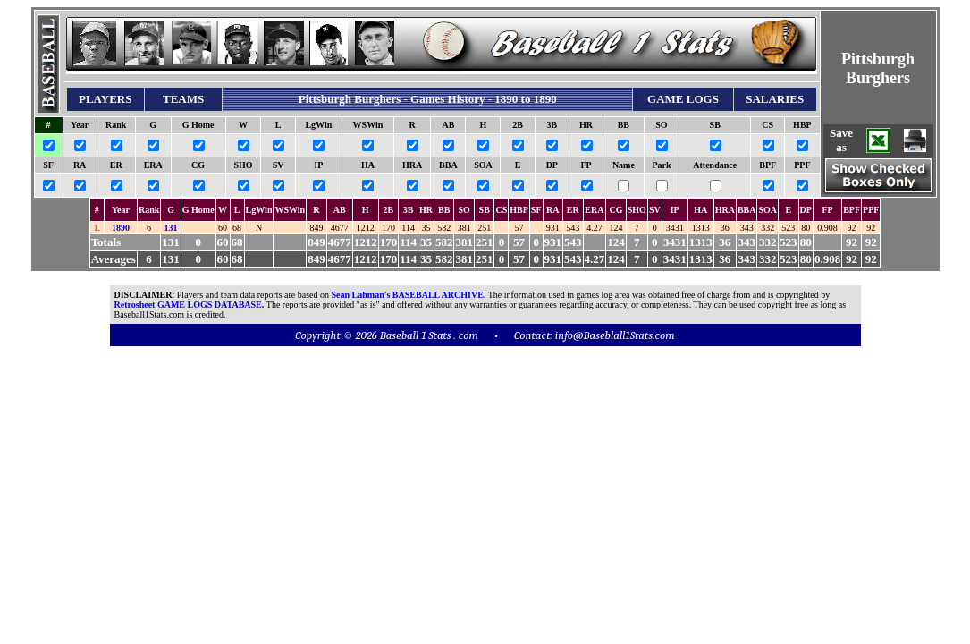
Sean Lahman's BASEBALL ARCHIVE (408, 295)
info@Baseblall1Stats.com (615, 335)
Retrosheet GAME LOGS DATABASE (188, 304)
